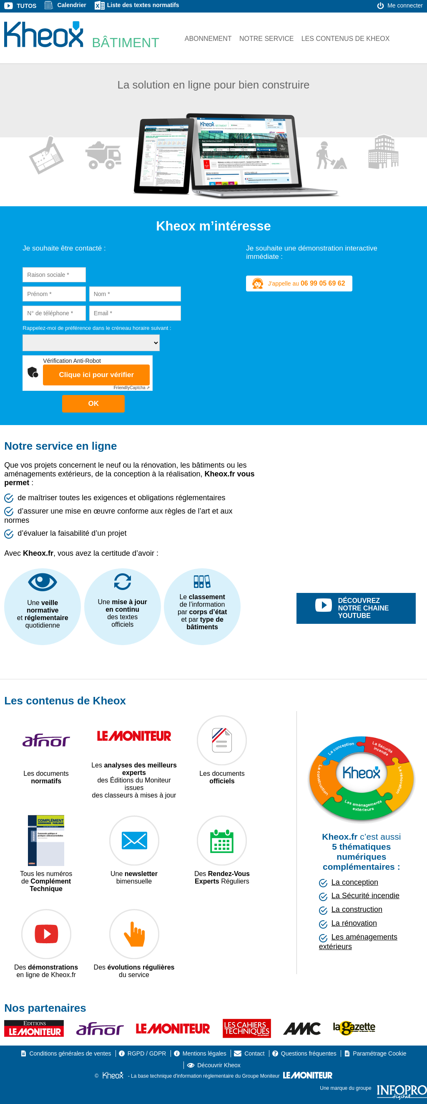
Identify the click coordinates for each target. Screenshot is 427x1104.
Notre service (266, 38)
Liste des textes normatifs (143, 5)
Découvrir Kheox (219, 1065)
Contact (254, 1053)
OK (93, 404)
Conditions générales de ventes (70, 1053)
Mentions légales (204, 1053)
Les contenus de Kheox (345, 38)
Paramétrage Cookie (379, 1053)
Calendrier (71, 5)
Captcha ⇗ (131, 387)
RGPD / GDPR (147, 1053)
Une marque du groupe (373, 1088)
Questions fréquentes (309, 1053)
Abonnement (208, 38)
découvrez (365, 608)
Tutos (26, 6)
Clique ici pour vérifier (96, 375)
